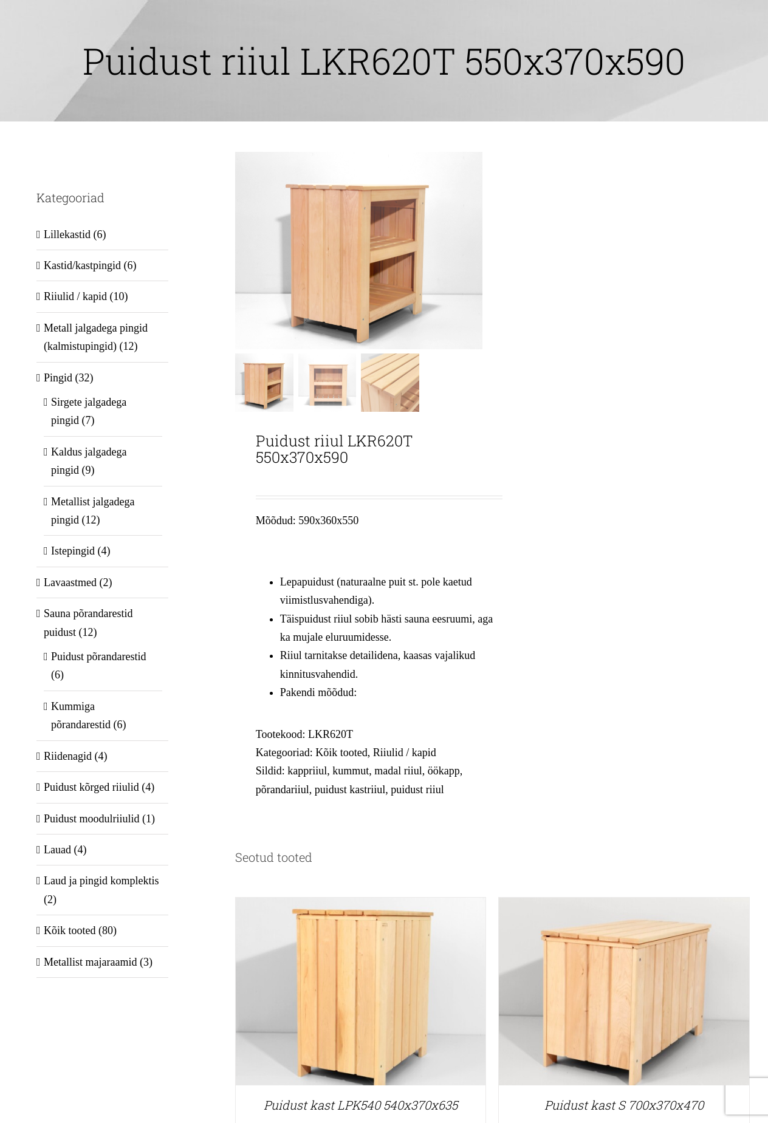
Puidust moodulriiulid (92, 819)
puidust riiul (417, 789)
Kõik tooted (341, 752)
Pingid (58, 378)
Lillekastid (67, 234)
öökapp (444, 771)
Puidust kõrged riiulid (91, 787)
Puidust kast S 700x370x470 (624, 1105)
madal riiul (398, 771)
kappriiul (307, 771)
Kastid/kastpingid (82, 265)
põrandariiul (282, 789)
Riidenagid (68, 756)
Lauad (57, 850)
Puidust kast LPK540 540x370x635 (361, 1105)
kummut (350, 771)
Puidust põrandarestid (98, 656)
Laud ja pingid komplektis (101, 881)
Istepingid (73, 551)
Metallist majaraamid (90, 962)
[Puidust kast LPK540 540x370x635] (361, 907)
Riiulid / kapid (404, 752)
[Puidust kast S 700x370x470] (624, 907)
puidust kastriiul (350, 789)
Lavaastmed (70, 582)
